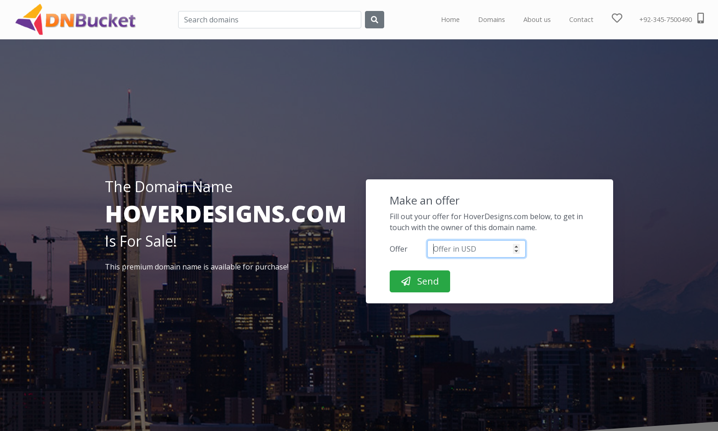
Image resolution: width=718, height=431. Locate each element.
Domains (491, 19)
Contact (581, 19)
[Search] (269, 19)
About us (537, 19)
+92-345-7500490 (671, 18)
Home (450, 19)
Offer (399, 249)
